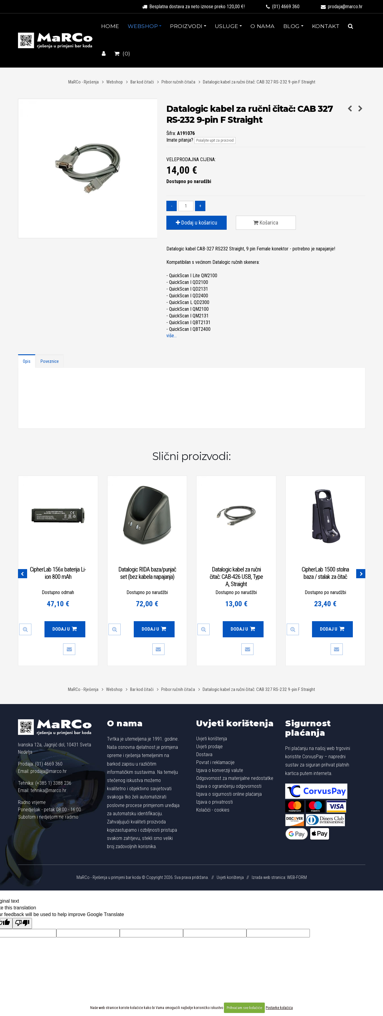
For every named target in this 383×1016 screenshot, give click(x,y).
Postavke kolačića (279, 1008)
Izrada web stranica (268, 877)
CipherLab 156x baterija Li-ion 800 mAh (58, 573)
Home (110, 26)
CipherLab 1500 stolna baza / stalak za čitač (325, 573)
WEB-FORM (297, 877)
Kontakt (326, 26)
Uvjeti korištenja (235, 723)
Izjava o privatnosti (214, 802)
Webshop (143, 26)
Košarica (265, 222)
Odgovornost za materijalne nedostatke (234, 778)
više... (171, 335)
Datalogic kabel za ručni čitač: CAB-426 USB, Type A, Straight (236, 577)
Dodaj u (64, 629)
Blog (291, 26)
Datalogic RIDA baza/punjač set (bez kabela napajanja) (147, 573)
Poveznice (50, 361)
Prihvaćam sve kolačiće (244, 1008)
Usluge (226, 26)
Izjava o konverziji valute (219, 770)
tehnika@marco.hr (48, 790)
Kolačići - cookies (212, 810)
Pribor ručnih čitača (178, 82)
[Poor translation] (22, 923)
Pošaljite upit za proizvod (215, 140)
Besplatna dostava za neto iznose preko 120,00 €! (193, 6)
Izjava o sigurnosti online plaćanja (229, 794)
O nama (262, 26)
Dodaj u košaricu (196, 222)
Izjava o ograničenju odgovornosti (228, 786)
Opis (26, 361)
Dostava (204, 754)
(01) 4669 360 (283, 6)
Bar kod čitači (142, 82)
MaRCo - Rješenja (83, 82)
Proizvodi (186, 26)
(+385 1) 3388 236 (53, 783)
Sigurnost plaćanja (308, 728)
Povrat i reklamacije (215, 762)
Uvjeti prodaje (209, 746)
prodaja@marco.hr (342, 6)
